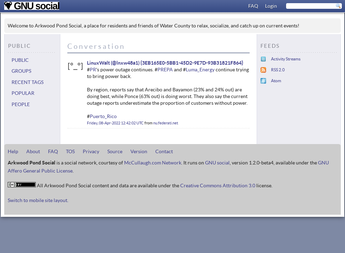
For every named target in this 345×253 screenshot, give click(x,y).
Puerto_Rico (103, 116)
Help (13, 151)
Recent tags (27, 82)
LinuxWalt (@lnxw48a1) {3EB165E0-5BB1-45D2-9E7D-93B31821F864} (165, 63)
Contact (164, 151)
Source (114, 151)
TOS (70, 151)
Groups (21, 71)
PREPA (165, 69)
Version (138, 151)
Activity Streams (285, 59)
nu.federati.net (165, 123)
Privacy (91, 151)
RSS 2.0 (278, 69)
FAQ (253, 6)
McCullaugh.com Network (152, 163)
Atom (276, 80)
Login (271, 6)
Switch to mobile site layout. (38, 200)
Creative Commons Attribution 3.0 (217, 185)
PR (93, 69)
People (21, 104)
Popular (23, 93)
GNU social (217, 163)
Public (20, 60)
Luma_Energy (200, 69)
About (33, 151)
